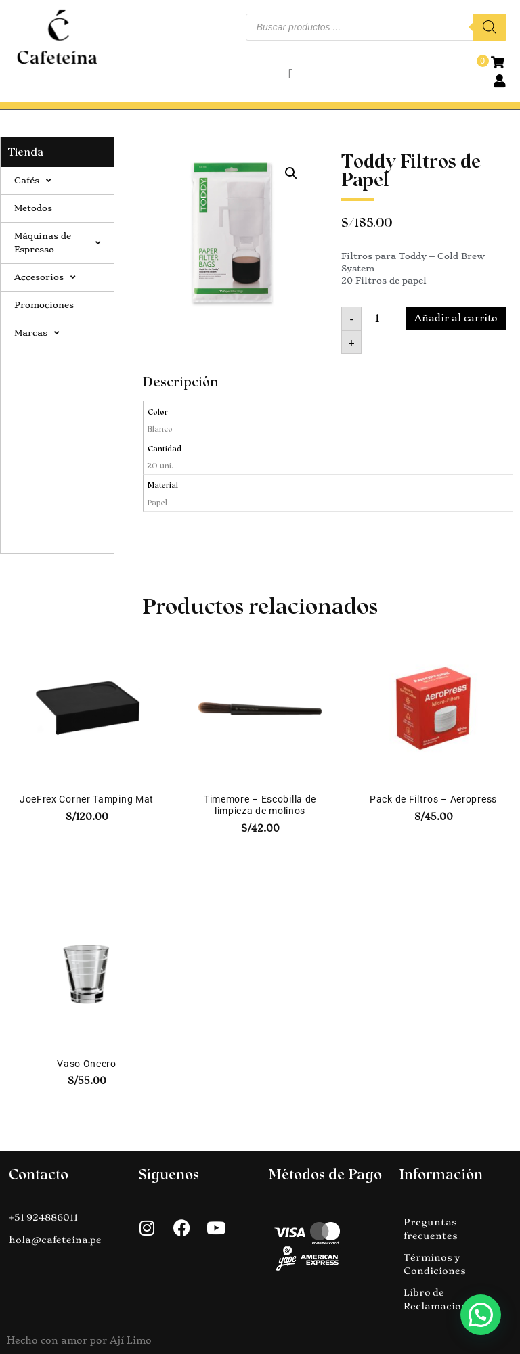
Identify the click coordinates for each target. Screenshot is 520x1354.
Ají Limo (131, 1340)
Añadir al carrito (456, 318)
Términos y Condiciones (435, 1264)
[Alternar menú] (290, 74)
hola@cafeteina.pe (55, 1239)
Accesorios (44, 277)
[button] (291, 173)
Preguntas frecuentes (431, 1229)
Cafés (32, 180)
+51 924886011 (43, 1217)
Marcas (36, 333)
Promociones (44, 305)
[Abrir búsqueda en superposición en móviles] (376, 27)
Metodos (33, 208)
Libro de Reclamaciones (441, 1299)
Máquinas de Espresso (57, 242)
